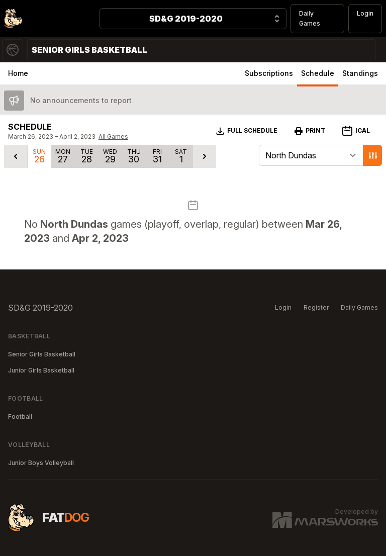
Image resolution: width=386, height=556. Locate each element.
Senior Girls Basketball (41, 354)
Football (20, 416)
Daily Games (309, 18)
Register (316, 307)
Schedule (317, 73)
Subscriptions (269, 73)
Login (365, 13)
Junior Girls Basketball (41, 370)
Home (18, 73)
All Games (113, 136)
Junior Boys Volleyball (41, 463)
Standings (360, 73)
